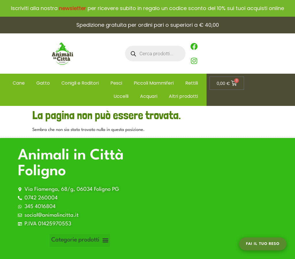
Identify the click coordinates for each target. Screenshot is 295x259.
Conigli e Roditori (80, 83)
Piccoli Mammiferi (154, 83)
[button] (80, 240)
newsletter (72, 8)
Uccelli (121, 96)
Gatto (43, 83)
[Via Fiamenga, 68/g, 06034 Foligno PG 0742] (218, 198)
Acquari (148, 96)
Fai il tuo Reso (262, 244)
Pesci (116, 83)
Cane (19, 83)
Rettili (191, 83)
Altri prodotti (183, 96)
